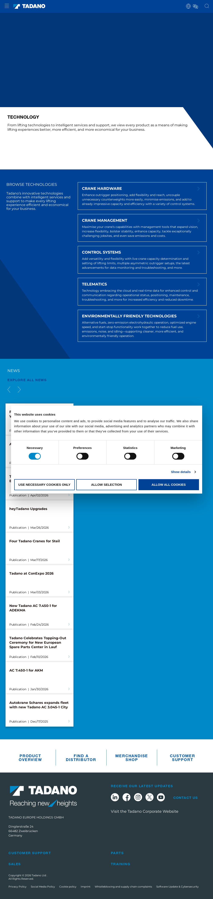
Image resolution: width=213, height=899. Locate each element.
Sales (14, 864)
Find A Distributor (81, 757)
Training (120, 864)
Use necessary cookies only (44, 484)
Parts (117, 853)
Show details (181, 472)
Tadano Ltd (39, 875)
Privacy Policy (17, 886)
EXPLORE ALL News (27, 380)
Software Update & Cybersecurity (177, 886)
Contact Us (185, 798)
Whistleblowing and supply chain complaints (123, 886)
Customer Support (182, 757)
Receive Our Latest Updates (142, 786)
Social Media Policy (43, 886)
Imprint (85, 886)
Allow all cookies (169, 484)
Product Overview (30, 757)
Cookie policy (67, 886)
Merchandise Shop (131, 757)
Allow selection (106, 484)
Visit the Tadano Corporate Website (144, 811)
